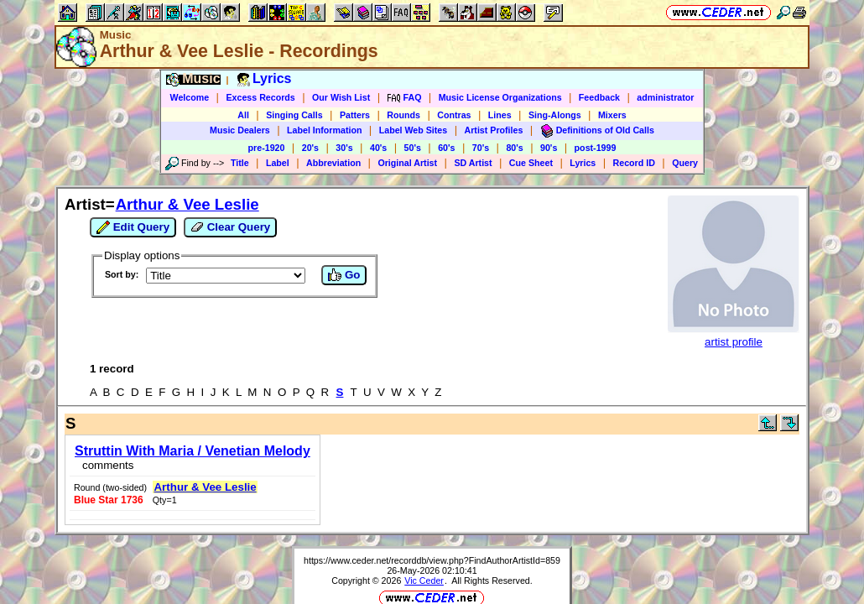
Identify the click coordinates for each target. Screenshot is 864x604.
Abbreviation (333, 163)
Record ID (634, 163)
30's (344, 148)
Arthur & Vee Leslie (187, 204)
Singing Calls (294, 115)
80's (514, 148)
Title (240, 163)
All (243, 115)
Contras (454, 115)
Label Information (324, 130)
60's (446, 148)
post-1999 (596, 148)
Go (344, 275)
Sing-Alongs (554, 115)
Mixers (612, 115)
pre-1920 (266, 148)
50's (412, 148)
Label (277, 163)
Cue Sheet (531, 163)
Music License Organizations (500, 97)
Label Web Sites (413, 130)
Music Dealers (240, 130)
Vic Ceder (424, 526)
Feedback (599, 97)
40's (378, 148)
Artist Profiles (494, 130)
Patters (355, 115)
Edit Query (132, 227)
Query (685, 163)
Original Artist (407, 163)
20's (310, 148)
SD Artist (473, 163)
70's (480, 148)
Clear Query (230, 227)
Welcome (190, 97)
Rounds (403, 115)
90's (548, 148)
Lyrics (583, 163)
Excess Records (260, 97)
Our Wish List (341, 97)
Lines (500, 115)
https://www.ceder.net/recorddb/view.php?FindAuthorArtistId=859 (432, 506)
